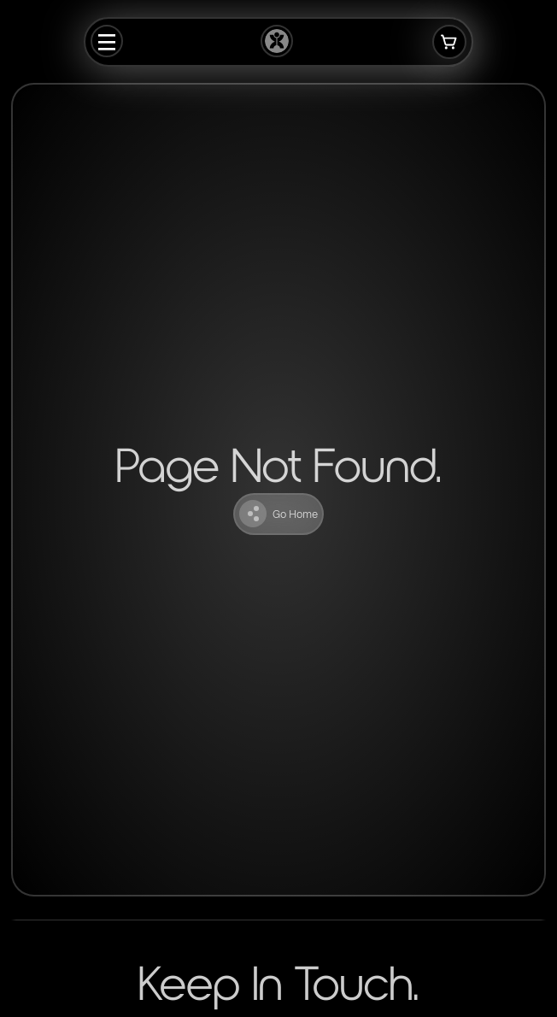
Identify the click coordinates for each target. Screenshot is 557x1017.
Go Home (278, 513)
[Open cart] (449, 42)
